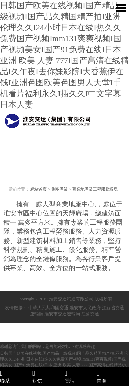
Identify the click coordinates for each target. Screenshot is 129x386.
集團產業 (59, 189)
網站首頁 (38, 189)
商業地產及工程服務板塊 (95, 189)
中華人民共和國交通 (48, 307)
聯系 (16, 376)
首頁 (113, 376)
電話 (81, 376)
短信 (48, 376)
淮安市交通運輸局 (62, 314)
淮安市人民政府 (85, 307)
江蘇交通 (90, 314)
